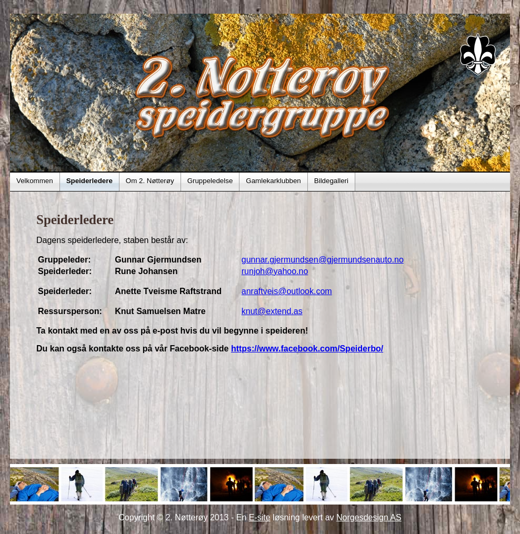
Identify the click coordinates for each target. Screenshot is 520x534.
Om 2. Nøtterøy (150, 181)
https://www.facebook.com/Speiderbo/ (307, 348)
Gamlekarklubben (273, 181)
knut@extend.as (272, 311)
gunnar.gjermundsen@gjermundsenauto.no (323, 259)
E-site (260, 517)
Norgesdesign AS (369, 517)
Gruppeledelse (210, 181)
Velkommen (34, 181)
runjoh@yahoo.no (275, 271)
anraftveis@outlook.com (287, 291)
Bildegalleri (331, 181)
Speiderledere (89, 181)
